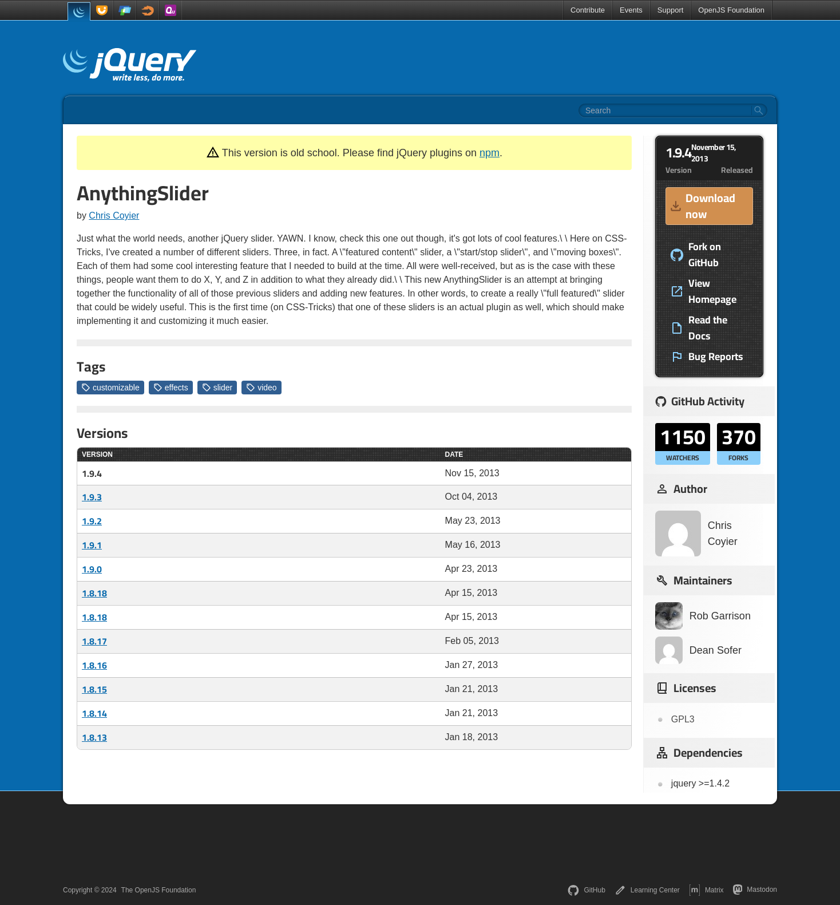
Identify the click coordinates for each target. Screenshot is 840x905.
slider (217, 387)
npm (490, 153)
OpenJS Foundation (731, 10)
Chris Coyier (114, 215)
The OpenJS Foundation (158, 890)
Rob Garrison (703, 616)
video (261, 387)
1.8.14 (94, 713)
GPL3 (683, 719)
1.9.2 (92, 520)
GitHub (586, 890)
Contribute (587, 10)
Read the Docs (698, 328)
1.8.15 (94, 689)
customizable (110, 387)
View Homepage (703, 291)
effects (170, 387)
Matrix (706, 890)
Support (670, 10)
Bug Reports (706, 357)
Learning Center (647, 890)
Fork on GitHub (695, 255)
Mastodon (755, 889)
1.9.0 (92, 569)
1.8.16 (94, 665)
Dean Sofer (698, 650)
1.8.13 (94, 737)
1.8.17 (94, 641)
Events (631, 10)
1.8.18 (94, 593)
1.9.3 (92, 496)
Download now (701, 205)
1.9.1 (92, 545)
